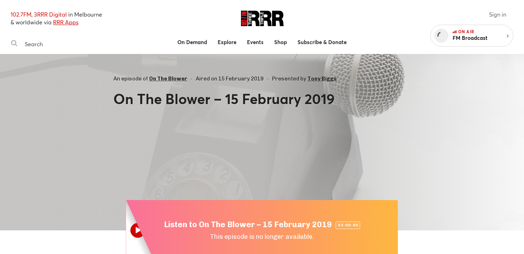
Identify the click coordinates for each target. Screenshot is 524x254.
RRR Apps (65, 22)
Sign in (497, 14)
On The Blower (168, 78)
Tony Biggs (322, 78)
